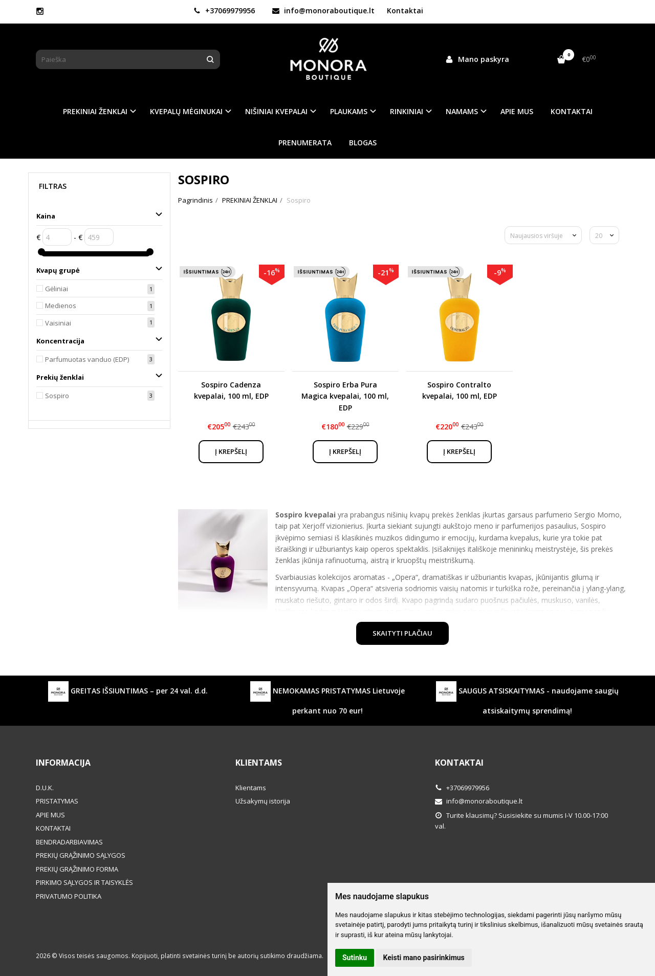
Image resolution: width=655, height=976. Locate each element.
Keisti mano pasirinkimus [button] (424, 957)
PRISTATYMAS (57, 801)
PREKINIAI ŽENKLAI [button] (95, 111)
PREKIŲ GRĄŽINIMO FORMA (77, 869)
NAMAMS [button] (462, 111)
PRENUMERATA (305, 142)
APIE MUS (516, 111)
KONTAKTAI (572, 111)
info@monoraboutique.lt (323, 10)
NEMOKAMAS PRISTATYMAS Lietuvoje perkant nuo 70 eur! (327, 698)
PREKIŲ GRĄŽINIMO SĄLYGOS (80, 855)
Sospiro (57, 395)
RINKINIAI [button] (406, 111)
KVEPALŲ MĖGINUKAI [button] (186, 111)
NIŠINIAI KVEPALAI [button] (276, 111)
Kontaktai (405, 10)
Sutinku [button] (354, 957)
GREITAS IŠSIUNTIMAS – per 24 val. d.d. (128, 691)
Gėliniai (56, 288)
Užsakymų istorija (262, 801)
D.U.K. (45, 787)
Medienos (60, 305)
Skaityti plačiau (402, 633)
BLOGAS (363, 142)
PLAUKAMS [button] (348, 111)
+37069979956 (224, 10)
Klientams (258, 762)
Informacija (63, 762)
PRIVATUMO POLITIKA (68, 896)
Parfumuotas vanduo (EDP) (87, 359)
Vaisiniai (58, 323)
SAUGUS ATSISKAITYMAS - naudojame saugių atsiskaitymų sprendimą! (527, 698)
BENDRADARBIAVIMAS (69, 842)
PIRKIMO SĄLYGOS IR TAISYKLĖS (84, 882)
